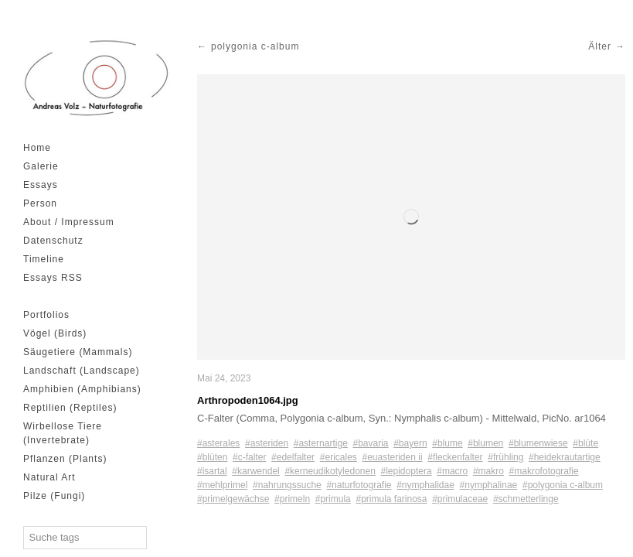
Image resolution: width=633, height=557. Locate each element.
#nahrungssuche (287, 485)
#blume (447, 443)
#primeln (292, 499)
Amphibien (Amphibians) (82, 389)
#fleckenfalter (454, 457)
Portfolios (46, 314)
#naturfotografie (358, 485)
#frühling (505, 457)
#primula (333, 499)
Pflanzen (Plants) (65, 458)
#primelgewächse (233, 499)
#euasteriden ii (392, 457)
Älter (599, 46)
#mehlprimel (222, 485)
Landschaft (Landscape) (81, 370)
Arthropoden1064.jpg (247, 400)
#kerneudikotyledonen (329, 471)
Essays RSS (53, 277)
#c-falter (249, 457)
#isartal (212, 471)
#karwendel (255, 471)
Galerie (41, 166)
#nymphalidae (425, 485)
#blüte (585, 443)
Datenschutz (53, 240)
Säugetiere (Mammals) (77, 352)
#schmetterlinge (526, 499)
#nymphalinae (489, 485)
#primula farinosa (391, 499)
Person (40, 203)
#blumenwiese (538, 443)
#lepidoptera (406, 471)
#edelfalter (293, 457)
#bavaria (370, 443)
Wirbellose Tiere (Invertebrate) (62, 433)
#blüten (212, 457)
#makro (488, 471)
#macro (452, 471)
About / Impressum (68, 222)
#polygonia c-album (562, 485)
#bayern (410, 443)
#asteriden (266, 443)
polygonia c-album (255, 46)
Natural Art (49, 477)
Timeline (43, 259)
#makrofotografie (544, 471)
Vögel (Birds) (55, 333)
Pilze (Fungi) (54, 495)
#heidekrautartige (565, 457)
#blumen (485, 443)
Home (37, 147)
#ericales (338, 457)
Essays (40, 184)
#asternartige (321, 443)
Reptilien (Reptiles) (70, 407)
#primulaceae (460, 499)
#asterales (218, 443)
